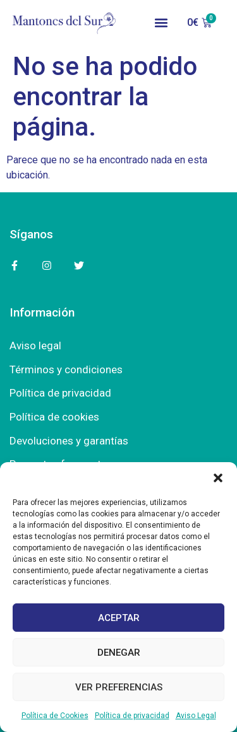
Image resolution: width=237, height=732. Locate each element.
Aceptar (119, 618)
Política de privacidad (132, 715)
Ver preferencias (118, 687)
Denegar (118, 652)
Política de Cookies (54, 715)
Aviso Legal (196, 715)
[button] (218, 478)
